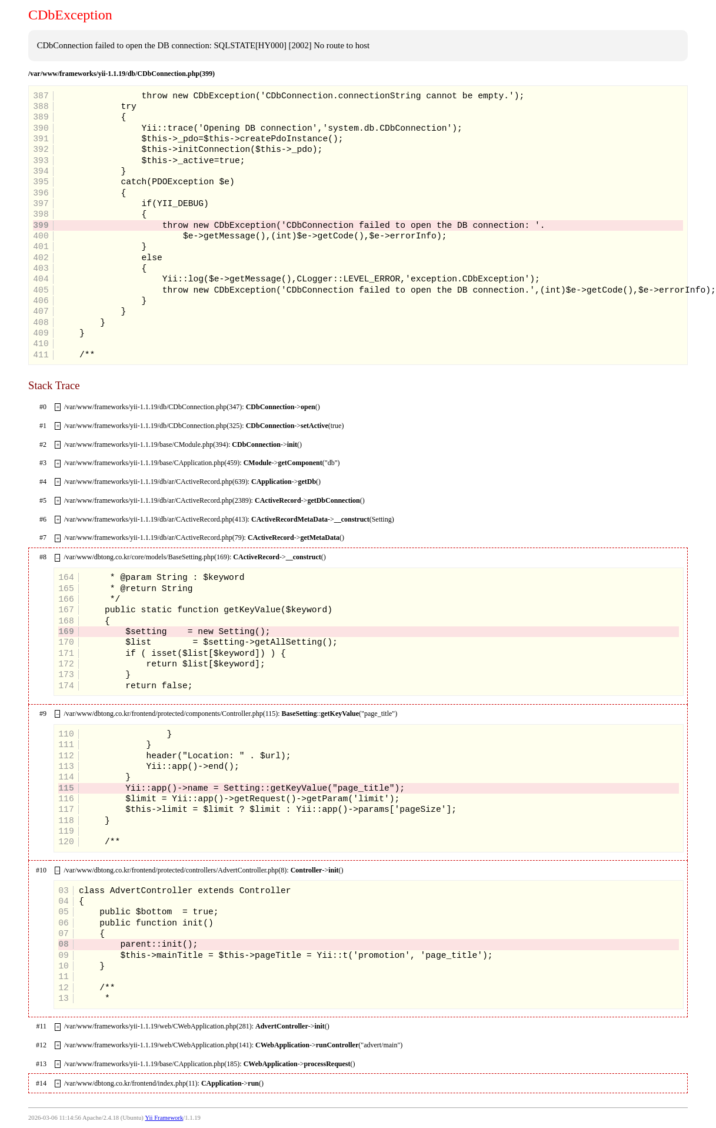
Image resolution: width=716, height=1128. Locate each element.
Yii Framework (164, 1117)
